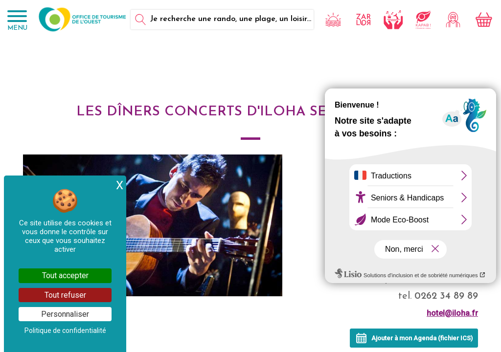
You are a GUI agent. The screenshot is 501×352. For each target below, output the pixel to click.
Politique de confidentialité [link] (65, 330)
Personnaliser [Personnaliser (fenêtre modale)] (65, 314)
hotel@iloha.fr (452, 313)
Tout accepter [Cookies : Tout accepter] (65, 275)
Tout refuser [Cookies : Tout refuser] (65, 295)
